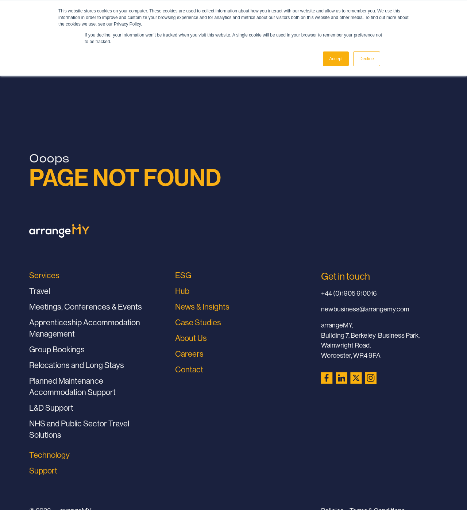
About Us (191, 338)
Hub (182, 291)
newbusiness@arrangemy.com (365, 309)
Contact (189, 369)
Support (43, 470)
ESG (183, 275)
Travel (39, 291)
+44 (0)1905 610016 (349, 293)
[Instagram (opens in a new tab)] (371, 378)
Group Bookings (57, 349)
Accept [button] (336, 58)
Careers (189, 354)
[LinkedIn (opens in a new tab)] (341, 378)
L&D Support (51, 408)
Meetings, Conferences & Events (85, 307)
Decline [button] (366, 58)
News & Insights (202, 307)
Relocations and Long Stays (76, 365)
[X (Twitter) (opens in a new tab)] (356, 378)
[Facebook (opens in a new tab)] (327, 378)
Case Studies (198, 322)
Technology (49, 455)
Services (44, 275)
